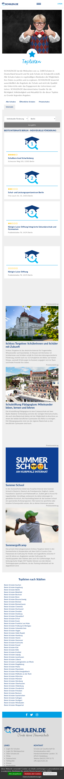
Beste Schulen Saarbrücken (14, 695)
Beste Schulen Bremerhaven (15, 604)
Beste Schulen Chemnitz (13, 606)
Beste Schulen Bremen (12, 602)
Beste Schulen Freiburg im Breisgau (17, 626)
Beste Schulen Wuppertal (14, 705)
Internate (9, 107)
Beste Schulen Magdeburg (14, 664)
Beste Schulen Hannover (13, 640)
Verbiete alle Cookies (33, 774)
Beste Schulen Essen (12, 621)
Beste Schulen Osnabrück (14, 688)
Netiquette (10, 761)
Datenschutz (11, 758)
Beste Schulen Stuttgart (13, 700)
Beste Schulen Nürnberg (13, 681)
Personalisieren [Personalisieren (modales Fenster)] (50, 774)
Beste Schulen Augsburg (13, 587)
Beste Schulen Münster (13, 679)
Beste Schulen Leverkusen (14, 657)
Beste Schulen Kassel (12, 645)
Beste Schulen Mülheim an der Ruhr (18, 674)
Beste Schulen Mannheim (14, 669)
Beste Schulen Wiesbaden (14, 703)
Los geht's (32, 125)
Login (60, 4)
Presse (8, 763)
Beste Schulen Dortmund (13, 609)
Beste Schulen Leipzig (12, 654)
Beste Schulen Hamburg (13, 635)
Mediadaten (10, 765)
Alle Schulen (11, 102)
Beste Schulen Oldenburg (14, 686)
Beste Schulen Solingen (13, 698)
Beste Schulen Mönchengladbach (17, 671)
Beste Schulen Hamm (12, 638)
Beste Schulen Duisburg (13, 614)
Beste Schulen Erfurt (12, 618)
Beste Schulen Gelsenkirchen (15, 628)
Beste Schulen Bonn (11, 597)
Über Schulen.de (12, 753)
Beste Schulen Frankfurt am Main (17, 623)
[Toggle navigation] (39, 4)
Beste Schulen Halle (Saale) (14, 633)
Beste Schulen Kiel (11, 647)
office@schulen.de (41, 761)
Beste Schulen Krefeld (12, 652)
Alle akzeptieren (15, 774)
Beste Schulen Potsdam (13, 691)
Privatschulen (44, 102)
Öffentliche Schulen (27, 102)
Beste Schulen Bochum (13, 594)
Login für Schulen (13, 749)
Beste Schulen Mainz (12, 667)
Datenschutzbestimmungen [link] (32, 777)
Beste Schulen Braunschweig (15, 599)
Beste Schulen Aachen (12, 585)
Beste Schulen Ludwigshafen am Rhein (19, 662)
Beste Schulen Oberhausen (14, 683)
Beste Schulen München (13, 676)
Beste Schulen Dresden (13, 611)
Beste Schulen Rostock (13, 693)
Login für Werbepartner (15, 751)
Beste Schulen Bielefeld (13, 592)
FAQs (8, 756)
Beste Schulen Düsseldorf (14, 616)
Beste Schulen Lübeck (12, 659)
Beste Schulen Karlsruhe (13, 642)
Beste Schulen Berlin (12, 590)
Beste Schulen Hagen (12, 630)
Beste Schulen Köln (11, 650)
